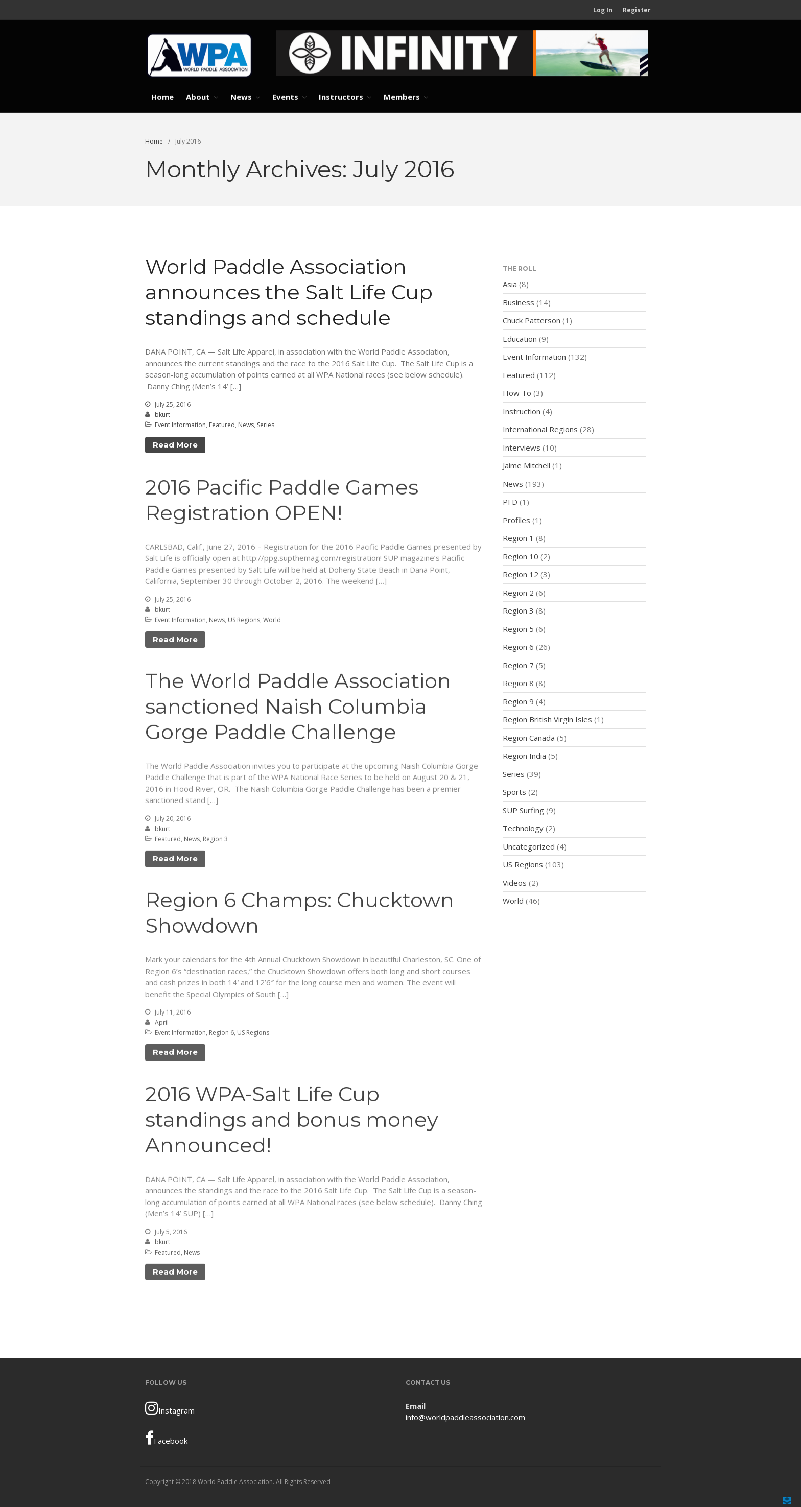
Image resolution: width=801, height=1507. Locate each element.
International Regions (540, 430)
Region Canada (529, 738)
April (162, 1024)
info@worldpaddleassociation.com (465, 1417)
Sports (514, 792)
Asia (510, 284)
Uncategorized (529, 846)
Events (285, 96)
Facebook (166, 1438)
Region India (524, 756)
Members (402, 96)
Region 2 (518, 592)
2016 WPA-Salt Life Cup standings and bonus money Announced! (291, 1120)
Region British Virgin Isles (547, 720)
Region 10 (520, 556)
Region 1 (518, 538)
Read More (175, 445)
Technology (523, 828)
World (272, 621)
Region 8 (518, 683)
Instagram (170, 1408)
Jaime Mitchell (526, 466)
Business (518, 302)
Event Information (180, 425)
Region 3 (215, 840)
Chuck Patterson (531, 321)
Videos (515, 883)
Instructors (341, 96)
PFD (510, 502)
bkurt (162, 415)
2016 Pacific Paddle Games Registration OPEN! (281, 501)
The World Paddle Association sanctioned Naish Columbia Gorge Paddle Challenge (298, 708)
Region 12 (520, 575)
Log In (602, 10)
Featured (222, 425)
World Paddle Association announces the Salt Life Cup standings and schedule (289, 292)
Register (637, 10)
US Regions (244, 621)
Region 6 (221, 1034)
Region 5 (518, 629)
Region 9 (518, 701)
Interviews (521, 447)
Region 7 (518, 665)
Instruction (521, 411)
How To (517, 393)
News (241, 96)
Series (265, 425)
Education (520, 339)
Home (162, 96)
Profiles (516, 520)
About (198, 96)
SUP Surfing (523, 810)
